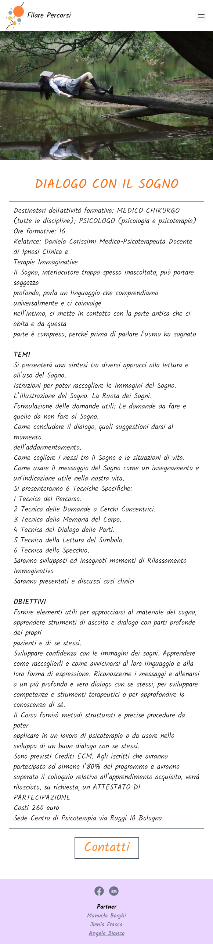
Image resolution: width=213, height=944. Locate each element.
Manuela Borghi (106, 916)
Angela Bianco (106, 933)
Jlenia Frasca (106, 924)
